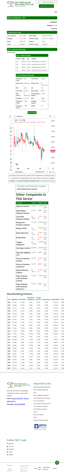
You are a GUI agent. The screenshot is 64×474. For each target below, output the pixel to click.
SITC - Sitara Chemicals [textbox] (46, 2)
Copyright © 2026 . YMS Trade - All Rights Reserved (24, 468)
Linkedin (10, 455)
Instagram (10, 449)
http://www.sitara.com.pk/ (27, 189)
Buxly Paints (21, 238)
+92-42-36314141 (17, 398)
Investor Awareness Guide (41, 420)
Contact (54, 468)
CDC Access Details (39, 401)
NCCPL (35, 412)
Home (35, 468)
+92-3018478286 (19, 404)
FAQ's (35, 417)
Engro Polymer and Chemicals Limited (22, 278)
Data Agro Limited (23, 248)
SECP (35, 392)
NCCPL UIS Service (39, 415)
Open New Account (46, 6)
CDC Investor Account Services (42, 403)
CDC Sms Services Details (41, 406)
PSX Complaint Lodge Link (41, 390)
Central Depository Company (42, 398)
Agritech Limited (22, 206)
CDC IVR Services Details (40, 409)
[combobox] (47, 2)
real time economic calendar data (28, 181)
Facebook (10, 443)
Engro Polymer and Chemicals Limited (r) (22, 286)
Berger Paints (21, 228)
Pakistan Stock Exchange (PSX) (42, 387)
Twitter (9, 452)
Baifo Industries (22, 233)
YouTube (10, 446)
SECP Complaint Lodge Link (41, 395)
